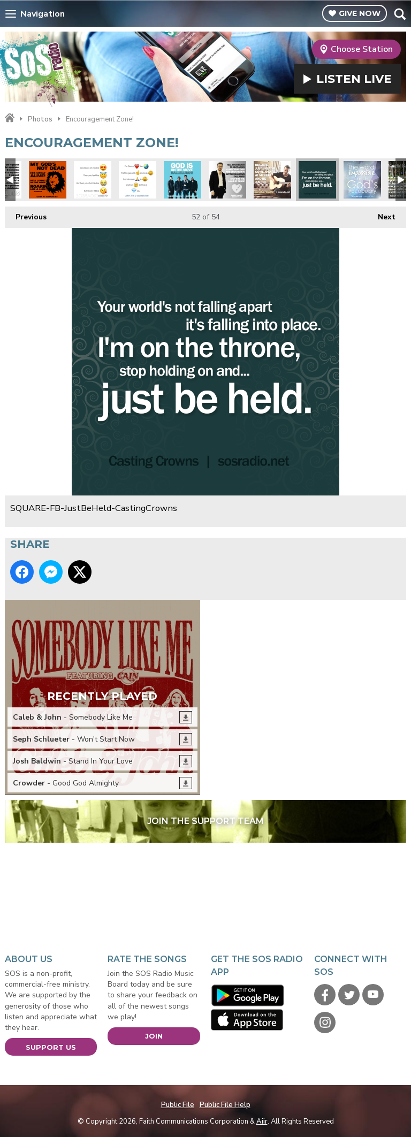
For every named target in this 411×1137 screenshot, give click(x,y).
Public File (177, 1105)
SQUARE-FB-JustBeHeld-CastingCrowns (317, 180)
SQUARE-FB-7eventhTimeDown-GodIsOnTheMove (182, 180)
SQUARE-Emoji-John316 (137, 180)
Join (154, 1036)
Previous (26, 214)
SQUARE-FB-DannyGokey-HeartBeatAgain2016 (227, 180)
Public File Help (225, 1105)
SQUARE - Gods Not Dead (47, 180)
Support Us (51, 1047)
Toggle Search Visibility (399, 13)
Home (9, 118)
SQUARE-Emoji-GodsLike (92, 180)
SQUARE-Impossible (362, 180)
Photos (40, 119)
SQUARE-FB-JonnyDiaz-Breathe (272, 180)
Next (381, 214)
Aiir (262, 1121)
